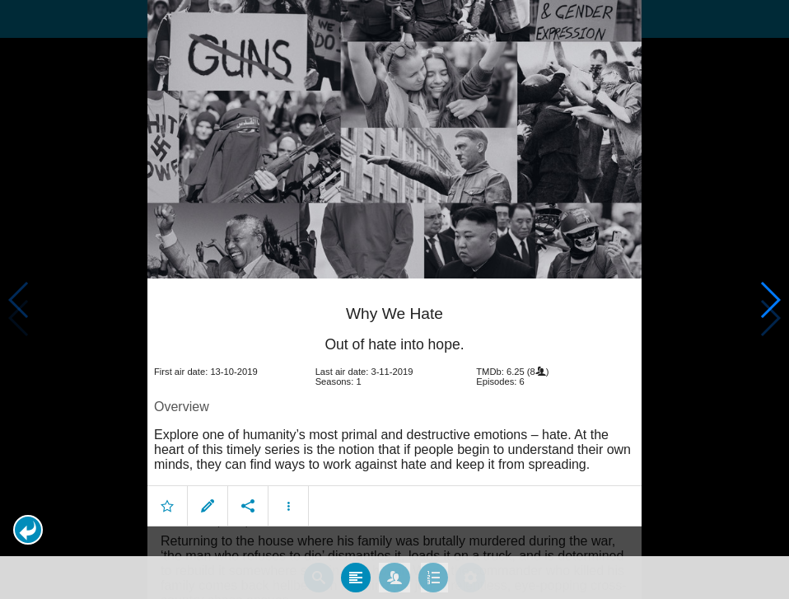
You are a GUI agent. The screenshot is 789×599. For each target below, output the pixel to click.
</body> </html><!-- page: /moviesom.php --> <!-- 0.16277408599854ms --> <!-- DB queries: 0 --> (394, 299)
